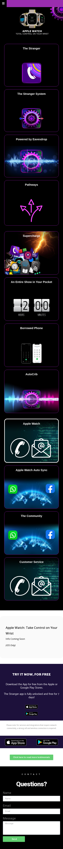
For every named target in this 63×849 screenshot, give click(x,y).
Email (7, 805)
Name (7, 793)
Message (9, 818)
